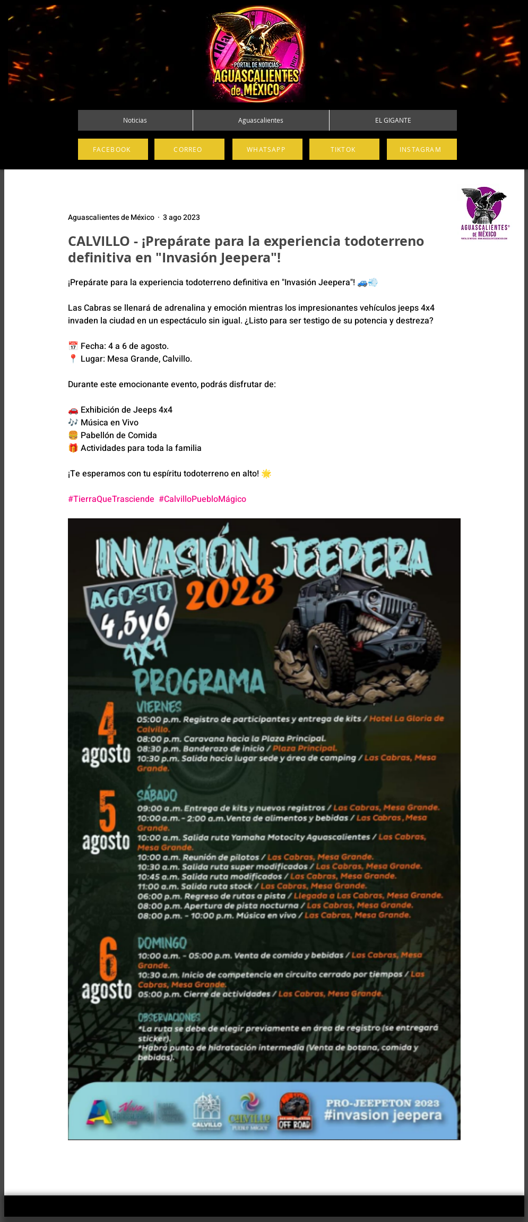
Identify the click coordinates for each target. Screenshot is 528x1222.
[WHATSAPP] (267, 149)
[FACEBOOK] (113, 149)
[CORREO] (189, 149)
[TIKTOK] (344, 149)
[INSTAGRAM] (422, 149)
